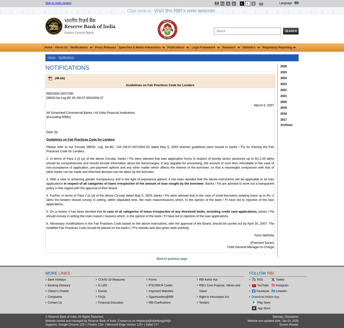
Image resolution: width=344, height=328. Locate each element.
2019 (283, 107)
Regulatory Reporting (279, 47)
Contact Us (55, 302)
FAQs (101, 297)
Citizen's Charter (58, 291)
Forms (153, 279)
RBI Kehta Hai (208, 279)
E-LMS (102, 285)
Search (291, 31)
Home (48, 47)
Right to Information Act (214, 297)
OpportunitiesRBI (161, 297)
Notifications (81, 47)
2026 (283, 66)
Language (285, 3)
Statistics (251, 47)
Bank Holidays (57, 279)
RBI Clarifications (160, 302)
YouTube (263, 285)
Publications (178, 47)
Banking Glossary (59, 285)
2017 (283, 119)
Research (231, 47)
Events (102, 291)
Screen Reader (289, 324)
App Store (264, 308)
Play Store (263, 302)
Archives (286, 125)
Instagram (282, 285)
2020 (283, 102)
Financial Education (110, 302)
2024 (283, 78)
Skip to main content (58, 3)
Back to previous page (172, 258)
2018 (283, 113)
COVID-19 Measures (111, 279)
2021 (283, 96)
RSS (260, 279)
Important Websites (161, 291)
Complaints (55, 297)
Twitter (280, 279)
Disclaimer (292, 316)
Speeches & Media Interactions (142, 47)
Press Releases (105, 47)
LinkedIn (281, 291)
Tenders (204, 302)
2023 (283, 84)
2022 (283, 90)
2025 (283, 72)
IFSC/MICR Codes (160, 285)
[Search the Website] (247, 31)
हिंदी (296, 3)
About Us (61, 47)
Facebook (263, 291)
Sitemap (277, 316)
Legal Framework (206, 47)
